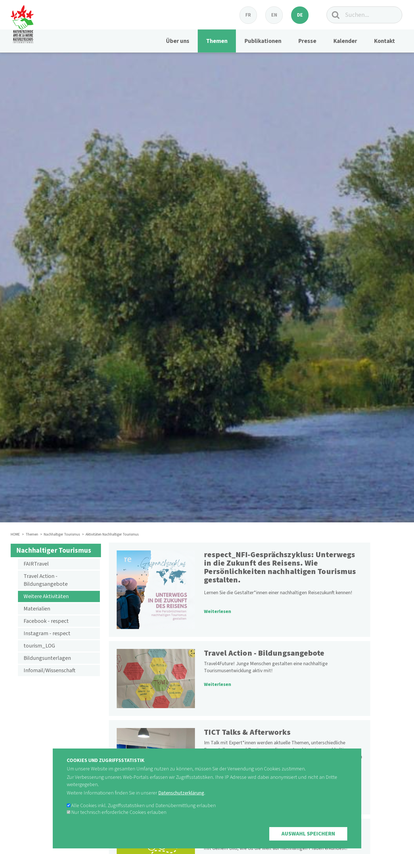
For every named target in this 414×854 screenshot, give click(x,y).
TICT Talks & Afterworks (247, 732)
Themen (216, 41)
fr (248, 15)
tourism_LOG (39, 646)
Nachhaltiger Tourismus (62, 534)
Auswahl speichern (308, 842)
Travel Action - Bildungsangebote (46, 580)
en (274, 15)
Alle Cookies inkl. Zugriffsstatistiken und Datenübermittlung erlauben (143, 813)
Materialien (37, 609)
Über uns (177, 41)
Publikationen (262, 41)
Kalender (345, 41)
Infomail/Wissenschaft (49, 670)
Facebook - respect (46, 621)
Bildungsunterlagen (47, 658)
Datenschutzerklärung (181, 800)
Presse (307, 41)
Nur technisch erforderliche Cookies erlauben (118, 820)
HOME (15, 534)
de (300, 15)
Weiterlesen (217, 611)
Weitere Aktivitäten (46, 596)
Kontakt (384, 41)
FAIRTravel (36, 564)
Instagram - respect (47, 633)
